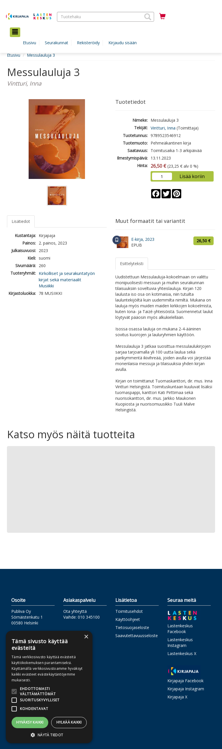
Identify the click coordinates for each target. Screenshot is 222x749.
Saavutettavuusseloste (136, 635)
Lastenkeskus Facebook (180, 628)
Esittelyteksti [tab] (131, 263)
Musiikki (46, 285)
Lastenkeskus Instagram (180, 642)
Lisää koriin (192, 176)
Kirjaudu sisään (122, 42)
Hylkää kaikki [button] (69, 722)
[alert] (49, 687)
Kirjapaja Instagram (185, 688)
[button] (147, 16)
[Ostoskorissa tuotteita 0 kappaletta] (162, 16)
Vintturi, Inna (163, 128)
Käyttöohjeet (127, 619)
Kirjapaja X (177, 697)
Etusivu (29, 42)
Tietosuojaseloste (132, 627)
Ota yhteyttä (75, 611)
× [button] (86, 637)
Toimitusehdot (129, 611)
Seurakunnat (56, 42)
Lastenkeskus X (181, 653)
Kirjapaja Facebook (185, 680)
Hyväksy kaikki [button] (30, 722)
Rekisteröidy (88, 42)
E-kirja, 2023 (142, 239)
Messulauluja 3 (41, 55)
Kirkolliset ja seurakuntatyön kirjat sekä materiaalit (67, 276)
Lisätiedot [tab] (21, 221)
